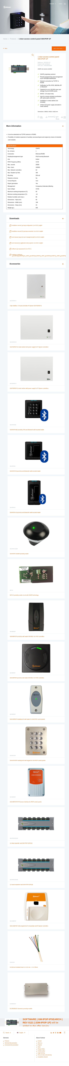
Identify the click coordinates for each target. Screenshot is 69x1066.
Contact (39, 1041)
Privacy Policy (40, 1049)
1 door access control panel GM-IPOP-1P (35, 39)
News (38, 1047)
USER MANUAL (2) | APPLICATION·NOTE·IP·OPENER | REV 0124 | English (26, 243)
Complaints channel (41, 1057)
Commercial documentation (10, 1045)
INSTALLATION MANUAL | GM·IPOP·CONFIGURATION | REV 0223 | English (25, 225)
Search (7, 1033)
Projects (39, 1045)
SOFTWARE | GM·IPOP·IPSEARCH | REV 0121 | (20, 249)
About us (39, 1043)
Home (5, 39)
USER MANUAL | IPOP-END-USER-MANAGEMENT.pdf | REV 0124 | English (26, 237)
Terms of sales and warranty (44, 1055)
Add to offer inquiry (58, 48)
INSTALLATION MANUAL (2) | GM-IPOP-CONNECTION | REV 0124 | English (26, 231)
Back (5, 48)
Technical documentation (10, 1043)
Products (13, 39)
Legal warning (40, 1053)
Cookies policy (40, 1051)
